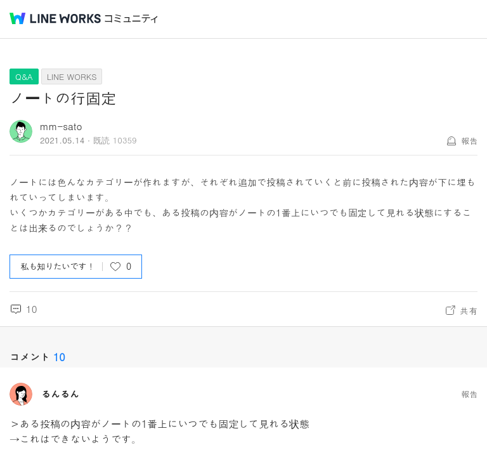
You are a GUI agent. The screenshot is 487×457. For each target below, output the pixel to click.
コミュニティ (131, 18)
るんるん (60, 394)
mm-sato (61, 126)
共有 (468, 310)
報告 (469, 141)
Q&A (24, 76)
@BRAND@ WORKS (55, 18)
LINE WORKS (72, 76)
